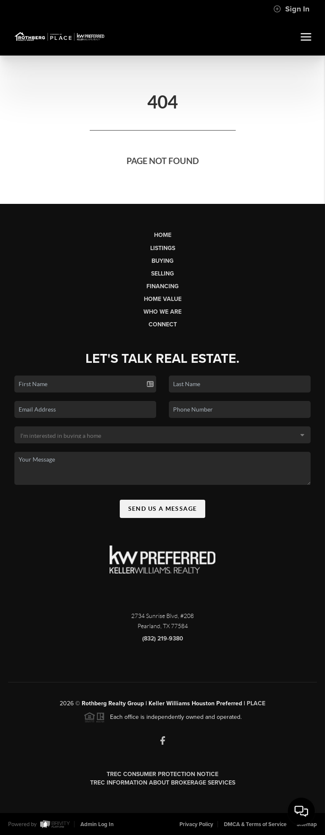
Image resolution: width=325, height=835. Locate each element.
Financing (162, 286)
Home (162, 235)
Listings (162, 248)
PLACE (256, 706)
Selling (162, 273)
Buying (162, 260)
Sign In (291, 9)
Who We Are (162, 311)
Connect (163, 324)
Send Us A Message (162, 511)
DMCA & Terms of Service (255, 824)
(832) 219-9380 (162, 641)
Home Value (163, 299)
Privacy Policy (196, 824)
